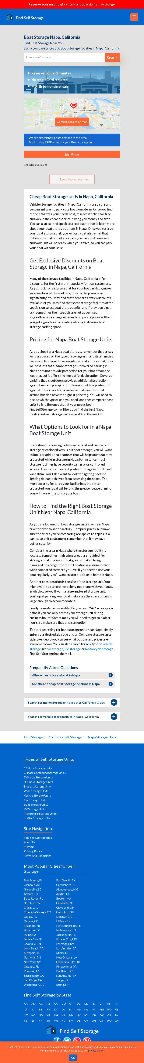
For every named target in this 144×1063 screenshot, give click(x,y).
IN (40, 1009)
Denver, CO (31, 921)
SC (40, 1021)
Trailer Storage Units (37, 818)
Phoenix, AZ (31, 971)
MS (116, 1009)
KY (56, 1009)
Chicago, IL (31, 907)
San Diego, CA (33, 980)
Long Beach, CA (34, 948)
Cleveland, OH (65, 907)
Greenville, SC (32, 889)
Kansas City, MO (66, 939)
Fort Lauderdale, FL (68, 925)
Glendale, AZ (32, 885)
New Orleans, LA (66, 957)
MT (26, 1015)
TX (63, 1021)
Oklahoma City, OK (68, 962)
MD (79, 1009)
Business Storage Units (38, 782)
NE (48, 1015)
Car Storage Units (35, 800)
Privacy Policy (33, 851)
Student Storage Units (38, 786)
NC (33, 1015)
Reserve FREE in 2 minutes (51, 73)
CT (71, 1003)
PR (25, 1021)
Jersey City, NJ (33, 939)
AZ (48, 1003)
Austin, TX (62, 894)
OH (94, 1015)
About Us (29, 842)
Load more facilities (72, 179)
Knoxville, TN (32, 943)
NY (86, 1015)
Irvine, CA (30, 934)
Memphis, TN (32, 953)
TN (56, 1021)
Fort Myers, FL (33, 880)
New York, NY (32, 962)
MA (71, 1009)
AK (26, 1003)
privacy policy (95, 1050)
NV (79, 1015)
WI (101, 1021)
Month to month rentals (49, 86)
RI (32, 1021)
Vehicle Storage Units (37, 795)
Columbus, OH (65, 912)
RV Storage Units (35, 809)
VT (86, 1021)
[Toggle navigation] (134, 17)
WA (94, 1021)
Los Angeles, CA (66, 948)
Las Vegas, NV (65, 943)
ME (86, 1009)
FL (93, 1003)
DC (79, 1003)
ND (41, 1015)
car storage (55, 649)
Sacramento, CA (34, 975)
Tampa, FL (62, 980)
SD (48, 1021)
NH (56, 1015)
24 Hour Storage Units (38, 768)
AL (33, 1003)
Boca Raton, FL (33, 898)
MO (109, 1009)
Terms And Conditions (37, 855)
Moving (29, 846)
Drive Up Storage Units (38, 777)
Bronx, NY (62, 984)
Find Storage (33, 737)
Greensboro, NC (66, 885)
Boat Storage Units (36, 804)
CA (56, 1003)
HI (108, 1003)
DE (86, 1003)
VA (78, 1021)
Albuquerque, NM (67, 889)
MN (102, 1009)
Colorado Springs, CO (37, 912)
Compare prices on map (72, 121)
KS (48, 1009)
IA (116, 1003)
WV (109, 1021)
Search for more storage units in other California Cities (72, 702)
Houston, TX (32, 930)
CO (64, 1003)
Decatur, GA (64, 916)
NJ (63, 1015)
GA (102, 1003)
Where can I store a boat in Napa (72, 675)
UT (71, 1021)
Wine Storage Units (36, 791)
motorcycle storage (99, 649)
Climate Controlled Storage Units (45, 772)
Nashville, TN (32, 957)
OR (109, 1015)
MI (93, 1009)
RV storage (73, 649)
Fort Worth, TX (66, 880)
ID (25, 1009)
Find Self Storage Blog (38, 837)
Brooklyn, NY (32, 903)
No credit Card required (49, 80)
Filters (72, 154)
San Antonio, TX (66, 975)
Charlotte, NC (65, 903)
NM (71, 1015)
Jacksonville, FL (66, 934)
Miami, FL (62, 953)
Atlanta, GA (31, 894)
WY (117, 1021)
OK (102, 1015)
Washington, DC (34, 984)
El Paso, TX (63, 921)
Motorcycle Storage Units (40, 813)
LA (63, 1009)
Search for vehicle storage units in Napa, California (72, 716)
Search (112, 57)
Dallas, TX (30, 916)
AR (41, 1003)
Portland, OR (64, 971)
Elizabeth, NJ (32, 925)
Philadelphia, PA (66, 966)
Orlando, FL (31, 966)
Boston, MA (63, 898)
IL (32, 1009)
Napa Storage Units (102, 737)
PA (116, 1015)
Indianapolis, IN (66, 930)
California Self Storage (65, 737)
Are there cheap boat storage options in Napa (72, 684)
